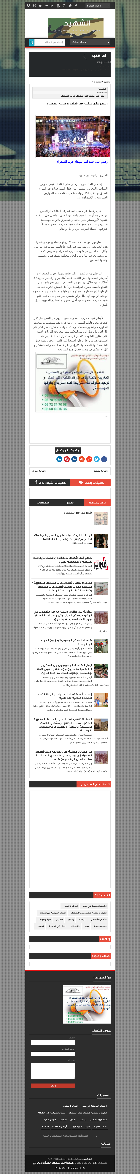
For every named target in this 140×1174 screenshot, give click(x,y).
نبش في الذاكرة (57, 926)
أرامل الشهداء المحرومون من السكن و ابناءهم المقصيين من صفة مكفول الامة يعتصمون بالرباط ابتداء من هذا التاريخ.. (64, 669)
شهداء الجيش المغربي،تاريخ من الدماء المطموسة (66, 642)
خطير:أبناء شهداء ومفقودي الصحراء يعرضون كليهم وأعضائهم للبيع (61, 560)
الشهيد (77, 23)
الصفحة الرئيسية (102, 69)
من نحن (90, 69)
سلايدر (59, 919)
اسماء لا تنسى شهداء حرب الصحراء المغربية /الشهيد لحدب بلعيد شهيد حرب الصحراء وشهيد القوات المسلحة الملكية (62, 587)
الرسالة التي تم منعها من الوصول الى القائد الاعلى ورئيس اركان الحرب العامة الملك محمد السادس (62, 539)
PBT (95, 1163)
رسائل (71, 919)
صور (87, 926)
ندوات (41, 926)
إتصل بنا (82, 69)
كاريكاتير (75, 926)
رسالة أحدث (101, 471)
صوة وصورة (45, 919)
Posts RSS (60, 1168)
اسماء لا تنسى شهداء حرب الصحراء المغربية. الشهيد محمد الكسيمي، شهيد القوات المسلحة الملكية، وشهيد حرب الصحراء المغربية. (62, 725)
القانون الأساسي (98, 919)
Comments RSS (76, 1168)
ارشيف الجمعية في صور (94, 906)
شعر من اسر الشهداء (78, 513)
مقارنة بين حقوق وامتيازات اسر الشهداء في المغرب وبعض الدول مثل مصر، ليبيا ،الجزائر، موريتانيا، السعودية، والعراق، (63, 616)
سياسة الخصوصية (69, 69)
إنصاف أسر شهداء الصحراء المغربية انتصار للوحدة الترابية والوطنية (65, 696)
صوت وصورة (100, 926)
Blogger (92, 1136)
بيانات (82, 919)
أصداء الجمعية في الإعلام (53, 912)
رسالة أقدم (39, 471)
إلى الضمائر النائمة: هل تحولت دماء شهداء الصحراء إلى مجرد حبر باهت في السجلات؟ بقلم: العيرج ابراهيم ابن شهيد (63, 756)
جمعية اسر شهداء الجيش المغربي (53, 1163)
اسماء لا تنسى (71, 906)
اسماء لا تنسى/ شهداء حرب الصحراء (88, 912)
